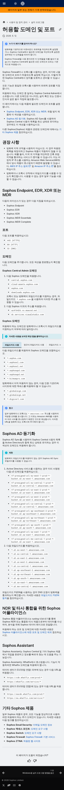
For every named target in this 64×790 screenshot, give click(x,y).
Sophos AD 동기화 (16, 118)
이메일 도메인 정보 (42, 724)
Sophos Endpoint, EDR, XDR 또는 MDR (26, 111)
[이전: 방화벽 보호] (3, 772)
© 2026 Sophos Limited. (13, 780)
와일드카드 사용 (12, 345)
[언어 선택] (23, 3)
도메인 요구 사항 (39, 728)
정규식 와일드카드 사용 (34, 345)
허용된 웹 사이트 (32, 741)
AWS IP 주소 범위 (19, 166)
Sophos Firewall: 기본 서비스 (40, 737)
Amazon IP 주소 (43, 166)
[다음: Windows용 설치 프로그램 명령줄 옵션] (41, 772)
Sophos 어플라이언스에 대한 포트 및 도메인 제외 (27, 632)
